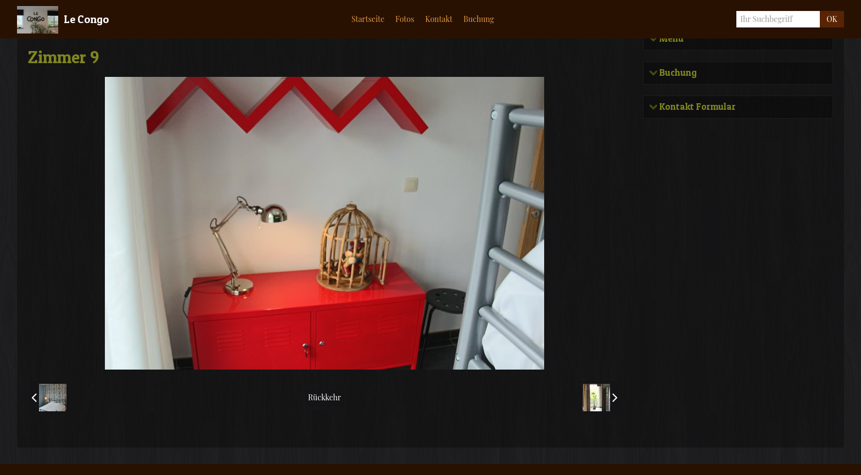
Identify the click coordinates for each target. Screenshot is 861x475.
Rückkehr (324, 397)
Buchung (677, 72)
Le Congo (86, 19)
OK (831, 19)
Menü (671, 38)
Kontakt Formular (697, 105)
